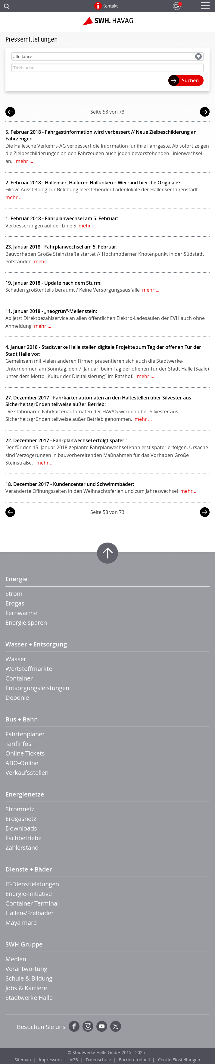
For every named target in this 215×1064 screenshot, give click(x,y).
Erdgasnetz (20, 819)
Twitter (115, 1026)
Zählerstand (22, 847)
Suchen (190, 80)
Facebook (74, 1026)
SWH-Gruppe (24, 944)
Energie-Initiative (28, 894)
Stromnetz (19, 809)
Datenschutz (98, 1059)
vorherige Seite (10, 112)
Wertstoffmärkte (28, 669)
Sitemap (22, 1059)
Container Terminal (32, 903)
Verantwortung (26, 969)
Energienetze (24, 794)
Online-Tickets (25, 753)
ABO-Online (21, 763)
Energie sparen (26, 622)
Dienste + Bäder (28, 869)
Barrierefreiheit (134, 1059)
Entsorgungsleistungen (37, 688)
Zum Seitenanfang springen (107, 553)
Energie (16, 579)
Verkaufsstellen (26, 772)
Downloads (21, 828)
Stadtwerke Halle (29, 998)
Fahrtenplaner (25, 734)
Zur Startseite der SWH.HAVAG (108, 23)
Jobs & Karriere (26, 988)
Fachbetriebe (23, 838)
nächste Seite (205, 112)
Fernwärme (21, 613)
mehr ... (24, 161)
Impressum (50, 1059)
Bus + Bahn (21, 719)
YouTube (101, 1026)
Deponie (17, 697)
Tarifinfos (18, 744)
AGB (74, 1059)
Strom (14, 594)
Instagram (88, 1026)
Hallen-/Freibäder (29, 913)
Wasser (15, 659)
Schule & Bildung (28, 978)
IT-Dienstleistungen (32, 884)
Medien (15, 959)
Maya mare (21, 922)
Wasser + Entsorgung (36, 644)
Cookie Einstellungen (179, 1059)
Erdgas (14, 603)
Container (19, 678)
